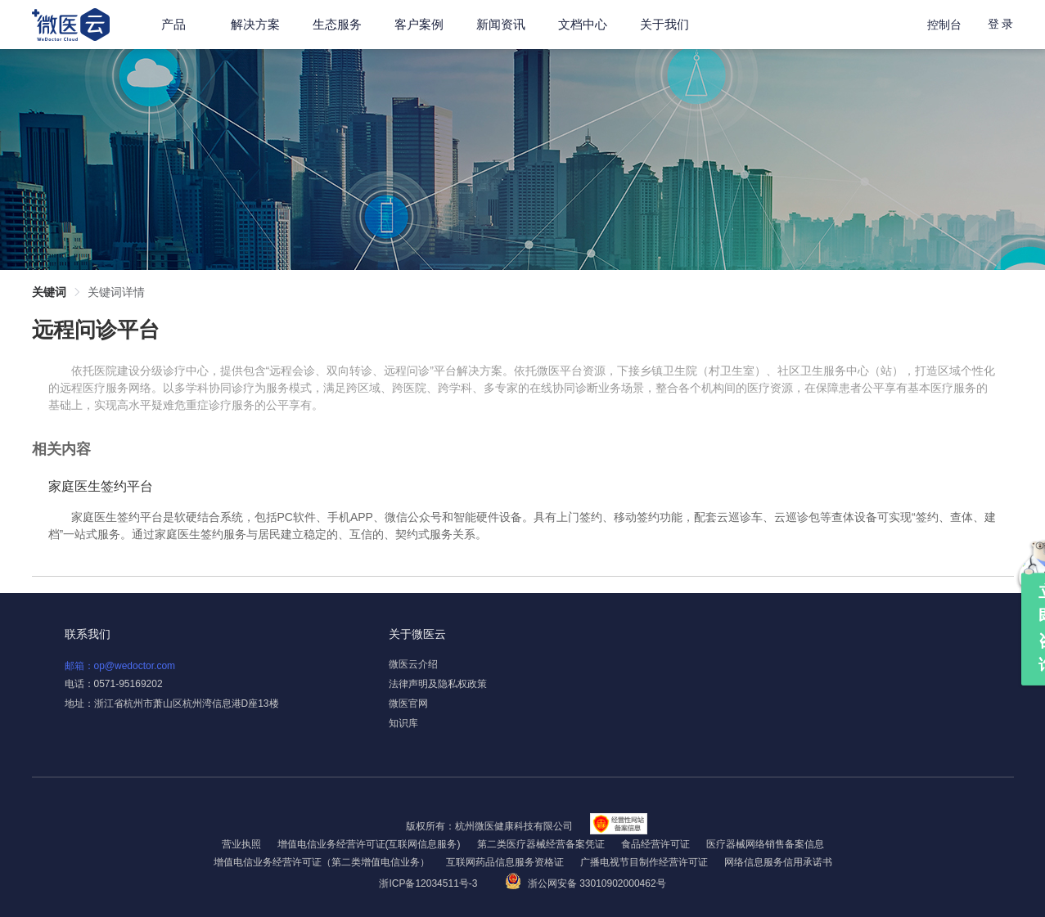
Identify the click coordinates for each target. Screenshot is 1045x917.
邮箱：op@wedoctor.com (120, 666)
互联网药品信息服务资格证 (505, 862)
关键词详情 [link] (116, 292)
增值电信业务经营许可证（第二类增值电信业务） (322, 862)
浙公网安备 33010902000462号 (585, 883)
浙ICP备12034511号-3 (429, 883)
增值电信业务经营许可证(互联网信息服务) (369, 844)
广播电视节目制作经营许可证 (644, 862)
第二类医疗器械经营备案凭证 (541, 844)
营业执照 (241, 844)
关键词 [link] (49, 292)
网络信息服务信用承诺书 (778, 862)
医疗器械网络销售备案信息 (765, 844)
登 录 (1001, 23)
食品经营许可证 (655, 844)
